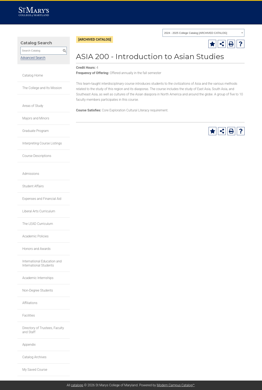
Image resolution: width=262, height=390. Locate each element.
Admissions (30, 174)
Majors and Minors (35, 118)
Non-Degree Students (37, 290)
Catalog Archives (34, 357)
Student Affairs (33, 186)
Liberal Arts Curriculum (38, 211)
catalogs (77, 385)
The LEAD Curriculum (37, 224)
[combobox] (203, 33)
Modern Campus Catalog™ (176, 385)
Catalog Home (32, 75)
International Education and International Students (42, 263)
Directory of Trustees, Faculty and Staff (43, 330)
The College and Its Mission (42, 88)
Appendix (29, 345)
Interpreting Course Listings (42, 143)
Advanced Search (32, 58)
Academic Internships (37, 278)
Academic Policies (35, 236)
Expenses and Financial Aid (41, 199)
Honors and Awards (36, 249)
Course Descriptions (36, 156)
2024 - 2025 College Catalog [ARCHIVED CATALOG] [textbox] (195, 32)
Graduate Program (35, 131)
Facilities (28, 315)
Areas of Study (32, 106)
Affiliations (29, 303)
